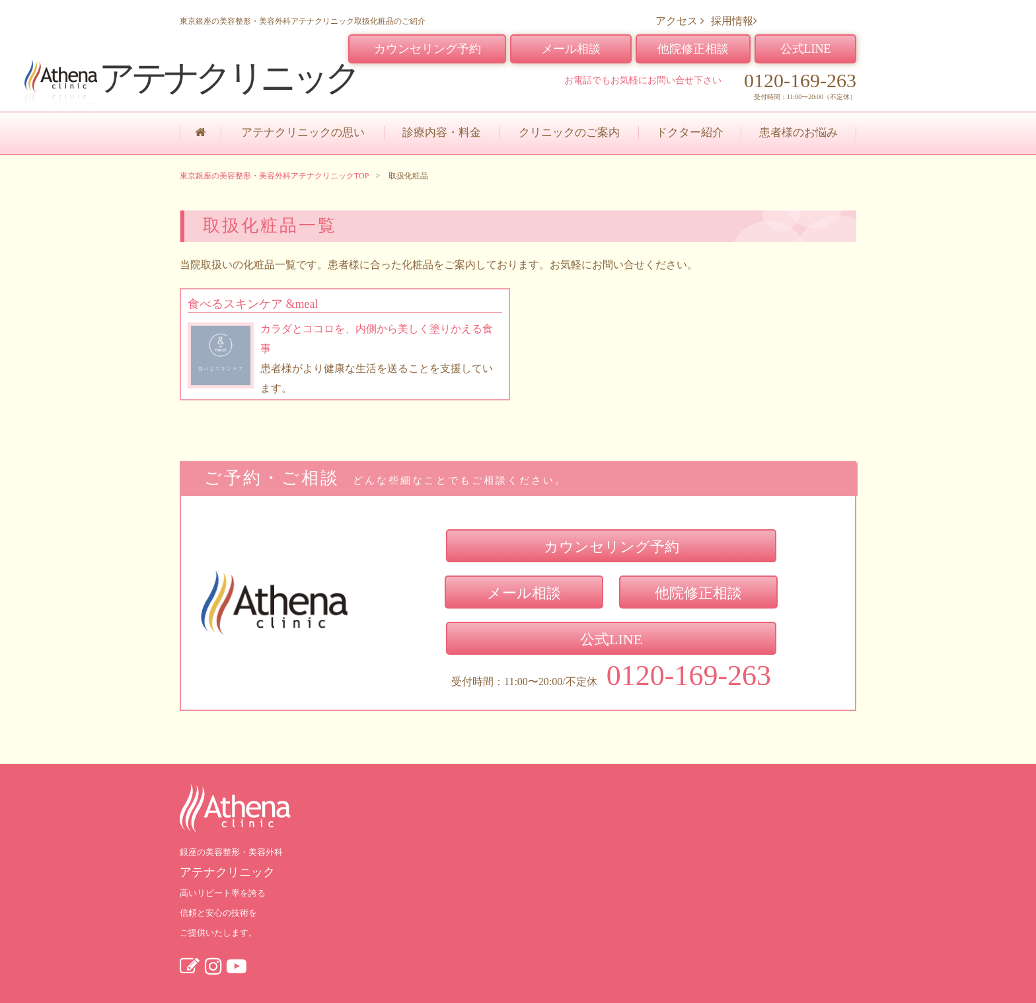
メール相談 (571, 49)
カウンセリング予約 (427, 49)
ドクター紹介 (689, 132)
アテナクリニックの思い (303, 132)
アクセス (679, 20)
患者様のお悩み (798, 132)
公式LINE (805, 49)
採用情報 (734, 20)
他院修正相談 (693, 49)
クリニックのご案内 (569, 132)
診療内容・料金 (441, 132)
